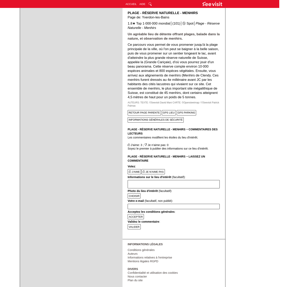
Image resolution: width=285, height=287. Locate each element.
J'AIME (134, 171)
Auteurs (133, 253)
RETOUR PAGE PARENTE (144, 112)
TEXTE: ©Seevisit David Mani (156, 102)
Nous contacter (137, 276)
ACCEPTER (136, 216)
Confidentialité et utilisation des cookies (153, 272)
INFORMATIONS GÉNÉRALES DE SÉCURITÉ (156, 119)
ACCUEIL (131, 4)
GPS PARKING (186, 112)
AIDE (142, 4)
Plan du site (135, 280)
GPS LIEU (169, 112)
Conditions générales (141, 250)
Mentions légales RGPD (143, 261)
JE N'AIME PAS (153, 171)
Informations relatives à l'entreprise (150, 257)
